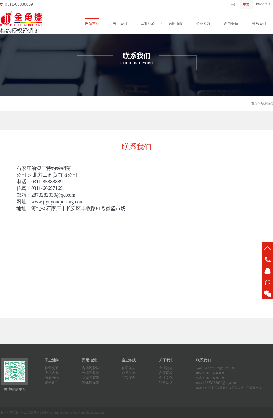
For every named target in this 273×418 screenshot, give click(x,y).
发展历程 (166, 373)
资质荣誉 (129, 373)
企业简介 (166, 368)
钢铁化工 (52, 383)
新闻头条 (231, 23)
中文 (246, 4)
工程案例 (129, 378)
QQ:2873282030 (267, 271)
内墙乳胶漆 (90, 368)
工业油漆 (148, 23)
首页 (254, 103)
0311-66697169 (267, 282)
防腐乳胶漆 (90, 378)
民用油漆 (175, 23)
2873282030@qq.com (220, 383)
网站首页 (92, 23)
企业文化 (166, 378)
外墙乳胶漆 (90, 373)
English (263, 4)
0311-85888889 (267, 259)
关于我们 (120, 23)
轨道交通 (52, 368)
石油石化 (52, 378)
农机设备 (52, 373)
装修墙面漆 (90, 383)
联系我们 (259, 23)
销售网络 (166, 383)
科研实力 (129, 368)
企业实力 (203, 23)
